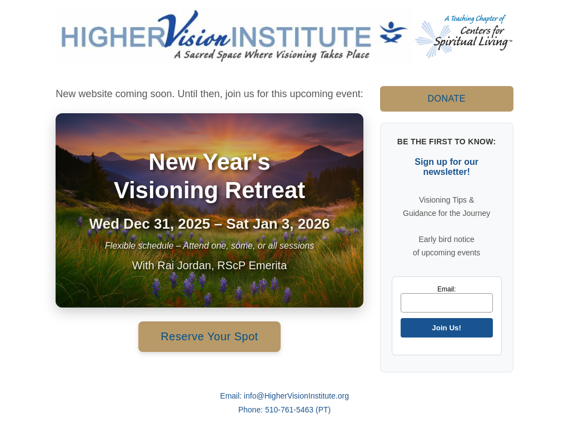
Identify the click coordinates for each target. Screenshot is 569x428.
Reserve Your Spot (209, 336)
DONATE (446, 98)
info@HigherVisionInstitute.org (296, 395)
